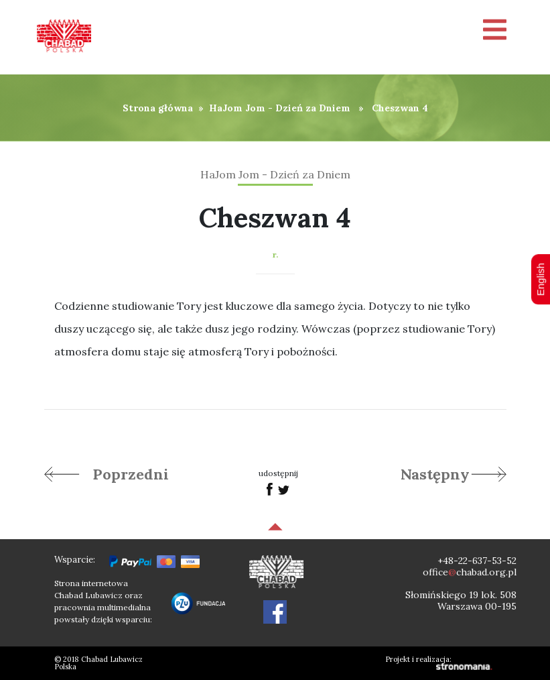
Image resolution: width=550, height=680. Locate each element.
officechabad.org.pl (470, 572)
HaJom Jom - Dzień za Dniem (279, 108)
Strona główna (158, 108)
